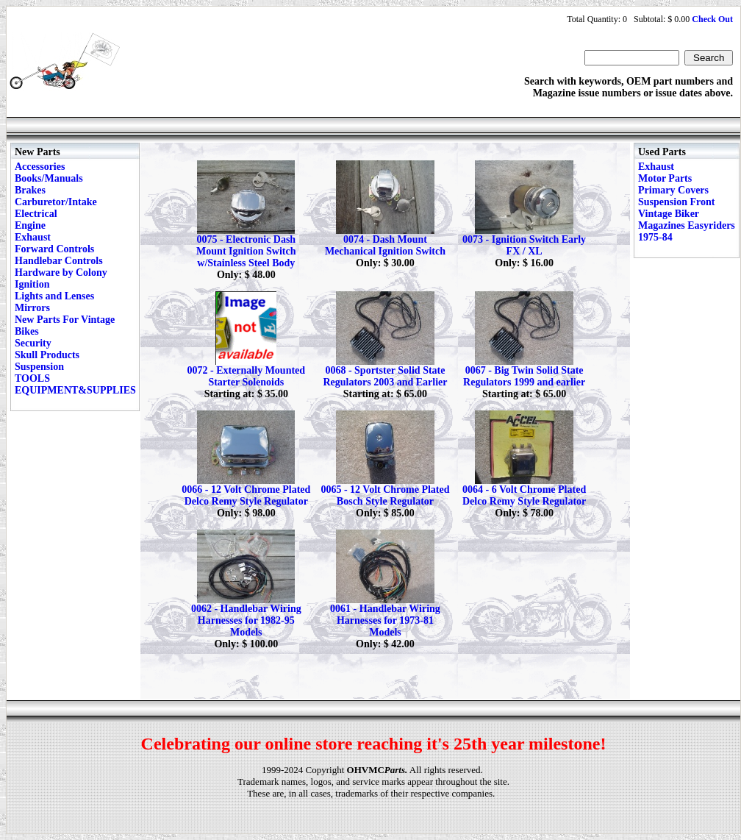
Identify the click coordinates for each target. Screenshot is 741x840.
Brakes (30, 190)
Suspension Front (676, 201)
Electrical (36, 213)
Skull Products (47, 354)
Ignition (32, 284)
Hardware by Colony (61, 272)
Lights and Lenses (54, 296)
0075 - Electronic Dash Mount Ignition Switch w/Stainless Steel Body (246, 251)
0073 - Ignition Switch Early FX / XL (524, 245)
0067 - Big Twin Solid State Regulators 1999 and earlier (524, 376)
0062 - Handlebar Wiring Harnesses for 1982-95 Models (246, 620)
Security (33, 343)
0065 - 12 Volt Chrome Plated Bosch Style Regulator (385, 495)
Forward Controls (54, 249)
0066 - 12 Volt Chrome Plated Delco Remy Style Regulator (246, 495)
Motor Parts (665, 178)
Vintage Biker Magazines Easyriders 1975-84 (686, 225)
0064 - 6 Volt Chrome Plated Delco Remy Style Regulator (524, 495)
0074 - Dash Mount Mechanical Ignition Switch (385, 245)
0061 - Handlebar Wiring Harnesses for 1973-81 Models (385, 620)
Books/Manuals (49, 178)
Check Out (712, 19)
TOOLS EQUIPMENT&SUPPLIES (75, 384)
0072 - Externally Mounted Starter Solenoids (246, 376)
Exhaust (33, 237)
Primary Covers (673, 190)
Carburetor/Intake (56, 201)
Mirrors (32, 307)
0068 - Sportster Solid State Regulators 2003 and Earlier (385, 376)
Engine (30, 225)
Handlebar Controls (59, 260)
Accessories (40, 166)
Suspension (39, 366)
